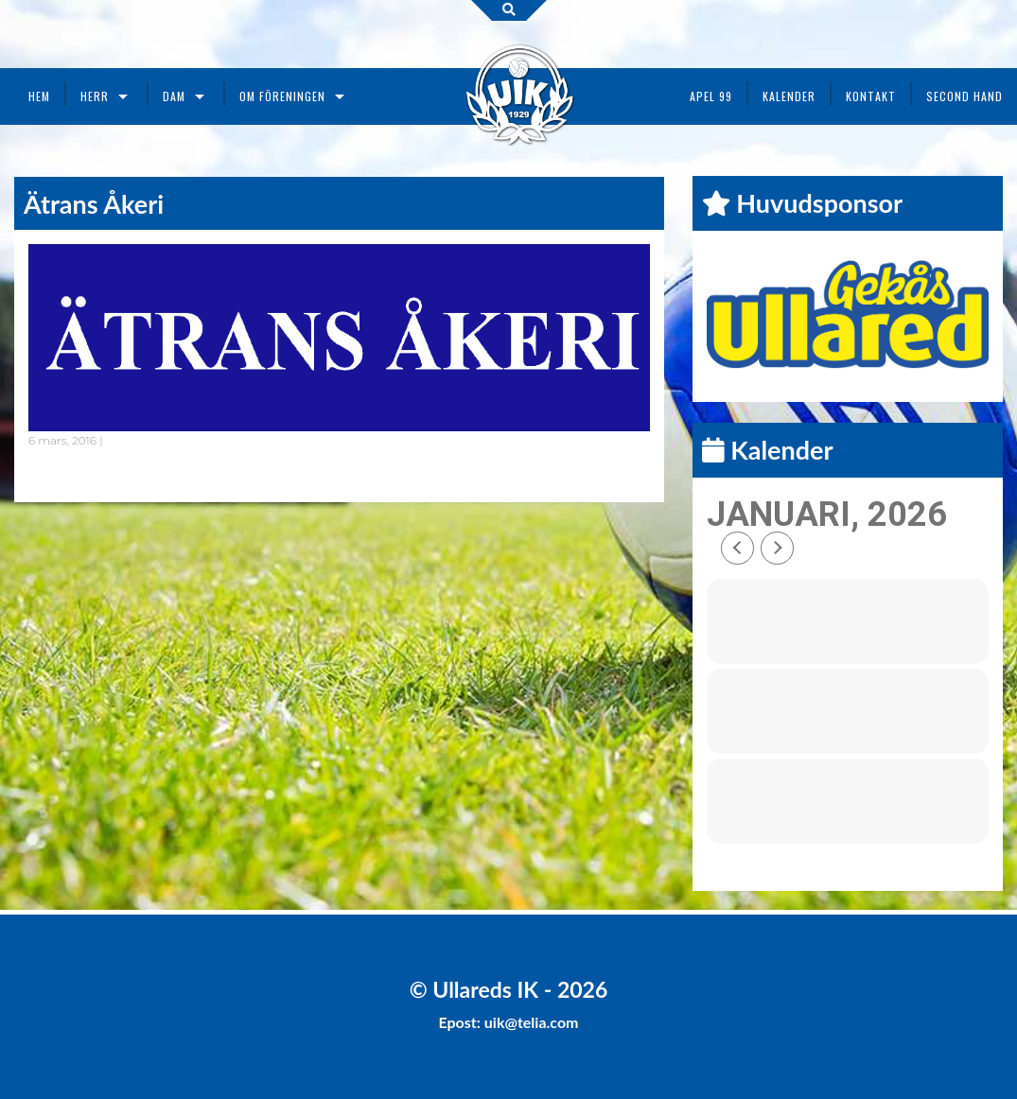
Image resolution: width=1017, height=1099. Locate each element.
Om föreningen (282, 96)
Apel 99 (711, 96)
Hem (39, 96)
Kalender (789, 96)
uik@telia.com (531, 1022)
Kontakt (871, 96)
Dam (174, 96)
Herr (94, 96)
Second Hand (964, 96)
